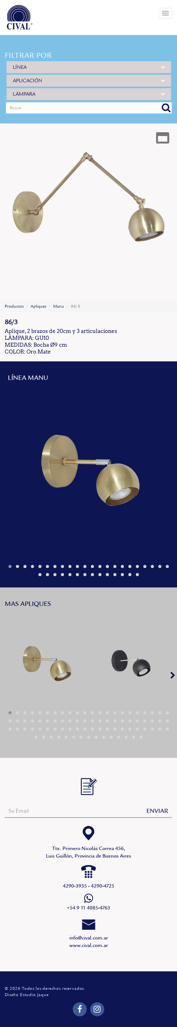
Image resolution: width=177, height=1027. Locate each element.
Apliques (38, 306)
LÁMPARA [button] (89, 94)
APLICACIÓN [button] (89, 80)
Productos (14, 306)
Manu (58, 306)
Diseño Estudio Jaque (27, 994)
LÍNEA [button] (89, 67)
